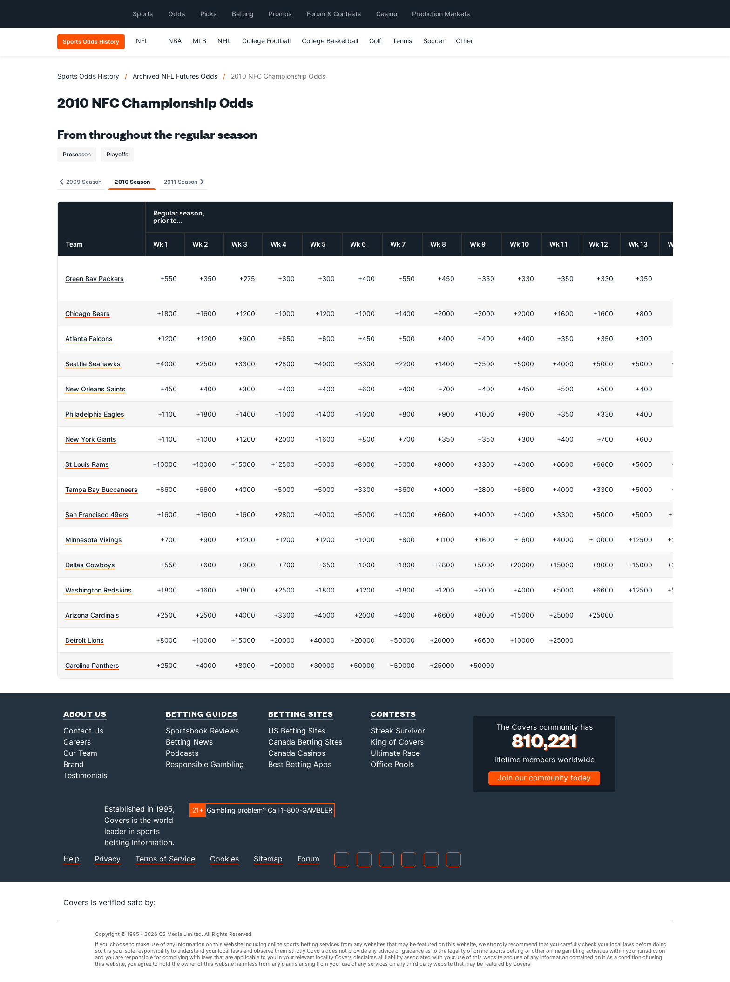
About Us (85, 713)
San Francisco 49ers (96, 514)
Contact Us (83, 730)
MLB (199, 41)
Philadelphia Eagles (94, 414)
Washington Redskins (98, 590)
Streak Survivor (398, 730)
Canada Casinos (296, 753)
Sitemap (268, 858)
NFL (146, 41)
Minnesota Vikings (93, 540)
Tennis (402, 41)
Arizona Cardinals (92, 615)
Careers (77, 742)
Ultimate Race (395, 753)
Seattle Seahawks (93, 364)
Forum (308, 858)
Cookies (224, 858)
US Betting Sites (296, 730)
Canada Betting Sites (305, 742)
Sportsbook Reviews (202, 730)
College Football (266, 41)
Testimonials (85, 775)
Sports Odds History (88, 76)
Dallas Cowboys (90, 565)
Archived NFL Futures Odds (175, 76)
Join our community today (544, 777)
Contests (393, 713)
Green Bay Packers (94, 278)
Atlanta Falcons (89, 339)
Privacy (108, 858)
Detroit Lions (84, 640)
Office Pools (392, 764)
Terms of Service (165, 858)
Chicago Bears (87, 313)
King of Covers (397, 742)
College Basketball (330, 41)
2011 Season (184, 181)
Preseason (77, 154)
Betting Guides (202, 713)
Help (71, 858)
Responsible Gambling (205, 764)
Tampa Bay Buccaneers (101, 489)
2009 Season (80, 181)
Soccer (434, 41)
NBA (175, 41)
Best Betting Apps (299, 764)
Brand (73, 764)
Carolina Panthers (92, 665)
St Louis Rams (87, 464)
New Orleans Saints (95, 389)
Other (468, 41)
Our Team (80, 753)
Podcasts (182, 753)
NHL (224, 41)
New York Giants (90, 439)
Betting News (189, 742)
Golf (375, 41)
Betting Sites (300, 713)
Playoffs (117, 154)
